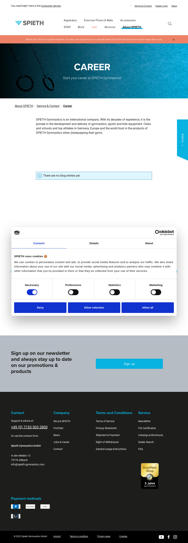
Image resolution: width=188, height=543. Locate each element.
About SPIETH (24, 106)
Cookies (123, 536)
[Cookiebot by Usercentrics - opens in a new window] (158, 232)
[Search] (170, 23)
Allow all (147, 307)
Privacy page (103, 536)
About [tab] (149, 243)
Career (67, 106)
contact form (30, 435)
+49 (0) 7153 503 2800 (29, 427)
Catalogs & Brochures (150, 435)
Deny (40, 307)
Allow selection (94, 307)
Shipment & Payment (108, 435)
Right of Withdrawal (107, 442)
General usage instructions (111, 449)
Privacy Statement (106, 428)
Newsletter (144, 421)
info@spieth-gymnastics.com (27, 464)
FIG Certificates (147, 428)
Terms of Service (105, 421)
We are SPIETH (61, 421)
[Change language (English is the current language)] (128, 6)
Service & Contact (143, 6)
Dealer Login (162, 6)
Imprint (57, 536)
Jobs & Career (61, 442)
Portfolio (58, 428)
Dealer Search (146, 442)
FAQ (140, 449)
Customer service (51, 5)
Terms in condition (79, 536)
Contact (58, 449)
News (174, 6)
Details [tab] (94, 243)
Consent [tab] (39, 243)
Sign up (129, 363)
